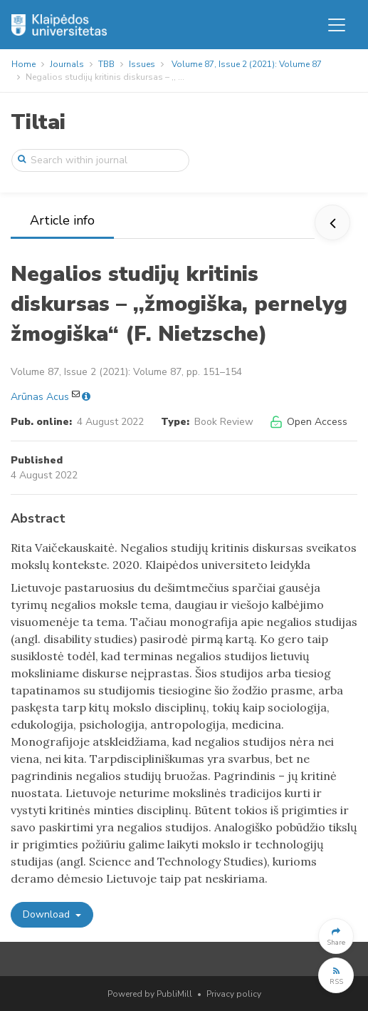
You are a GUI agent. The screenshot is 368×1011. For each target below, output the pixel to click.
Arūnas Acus (40, 397)
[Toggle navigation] (337, 25)
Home (23, 64)
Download (48, 914)
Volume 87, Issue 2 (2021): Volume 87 (247, 64)
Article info (62, 220)
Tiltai (38, 122)
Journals (67, 64)
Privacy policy (233, 994)
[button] (336, 936)
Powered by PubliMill (149, 994)
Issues (142, 64)
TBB (106, 64)
